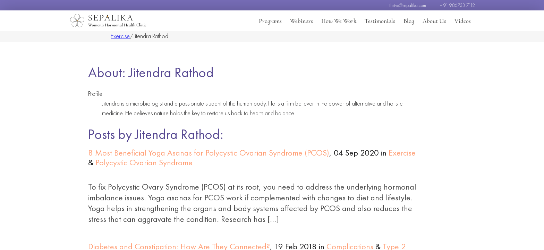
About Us (434, 21)
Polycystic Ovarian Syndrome (144, 162)
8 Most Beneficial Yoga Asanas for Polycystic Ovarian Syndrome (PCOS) (208, 152)
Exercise (120, 36)
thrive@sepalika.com (407, 5)
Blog (408, 21)
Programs (270, 21)
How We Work (338, 21)
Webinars (301, 21)
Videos (462, 21)
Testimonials (380, 21)
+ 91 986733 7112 (457, 5)
